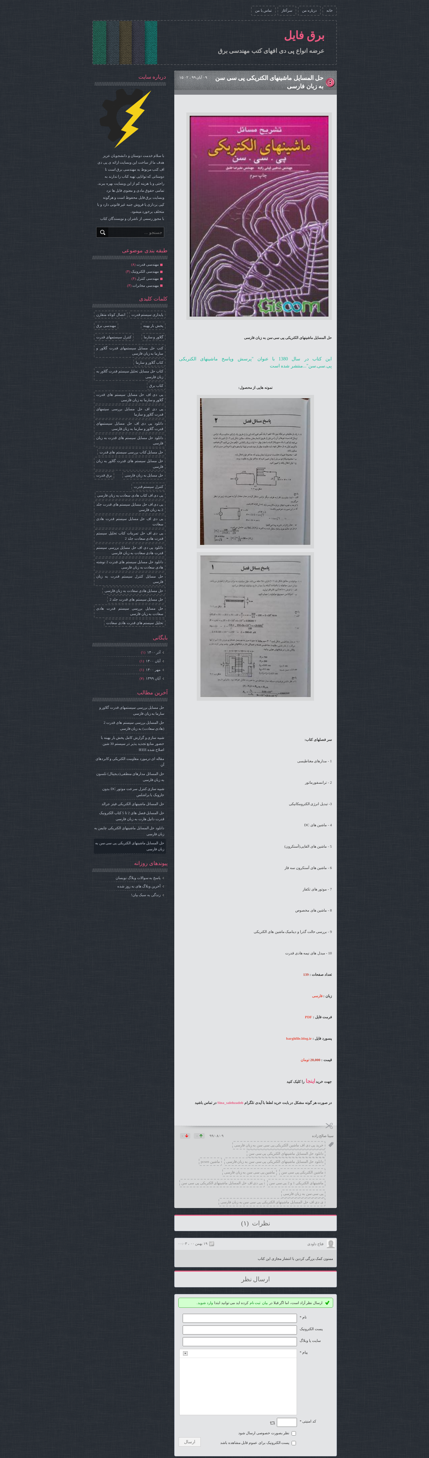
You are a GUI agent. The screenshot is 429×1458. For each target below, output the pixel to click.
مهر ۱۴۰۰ (153, 670)
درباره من (309, 10)
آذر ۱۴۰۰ (153, 652)
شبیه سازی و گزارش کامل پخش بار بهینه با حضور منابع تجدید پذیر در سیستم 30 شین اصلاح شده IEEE (132, 744)
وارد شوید (205, 1303)
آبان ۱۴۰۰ (153, 661)
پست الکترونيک (311, 1329)
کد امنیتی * (308, 1421)
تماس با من (263, 10)
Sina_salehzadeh (230, 1103)
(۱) (245, 1223)
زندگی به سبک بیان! (146, 895)
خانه (329, 10)
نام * (303, 1317)
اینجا (310, 1081)
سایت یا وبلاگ (310, 1341)
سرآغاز (287, 10)
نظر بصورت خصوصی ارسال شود (263, 1433)
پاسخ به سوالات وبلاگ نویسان (138, 878)
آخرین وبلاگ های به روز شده (139, 886)
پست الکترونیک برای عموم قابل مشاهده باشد (255, 1443)
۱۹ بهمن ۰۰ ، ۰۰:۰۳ (192, 1243)
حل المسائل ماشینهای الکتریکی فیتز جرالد (133, 804)
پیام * (304, 1352)
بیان (265, 1303)
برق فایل (304, 35)
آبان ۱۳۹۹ (153, 678)
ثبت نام (255, 1303)
